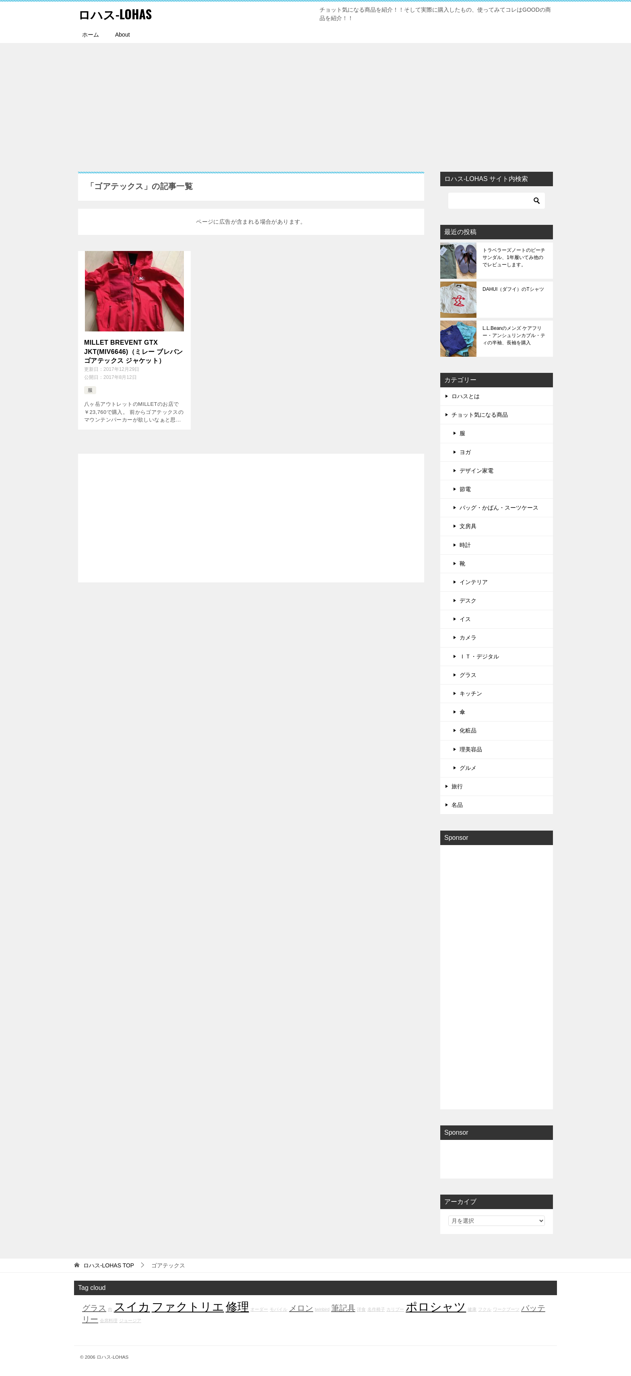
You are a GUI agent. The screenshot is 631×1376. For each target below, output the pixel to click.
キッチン (471, 693)
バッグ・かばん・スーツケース (499, 507)
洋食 (361, 1309)
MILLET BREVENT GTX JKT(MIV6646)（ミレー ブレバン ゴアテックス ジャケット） (133, 351)
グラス (468, 675)
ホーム (90, 34)
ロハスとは (466, 396)
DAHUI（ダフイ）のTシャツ (513, 289)
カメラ (468, 637)
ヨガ (465, 452)
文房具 (468, 526)
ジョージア (130, 1320)
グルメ (468, 768)
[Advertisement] (315, 103)
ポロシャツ (436, 1306)
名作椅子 (376, 1309)
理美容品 (471, 749)
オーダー (259, 1309)
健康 (472, 1309)
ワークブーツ (506, 1309)
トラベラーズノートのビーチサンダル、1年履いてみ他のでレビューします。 (514, 257)
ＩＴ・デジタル (479, 656)
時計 (465, 545)
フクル (484, 1309)
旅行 (457, 786)
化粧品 (468, 730)
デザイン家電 (476, 470)
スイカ (132, 1306)
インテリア (474, 582)
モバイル (278, 1309)
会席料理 (109, 1320)
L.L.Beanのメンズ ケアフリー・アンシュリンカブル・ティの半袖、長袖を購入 (514, 335)
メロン (301, 1308)
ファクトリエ (188, 1306)
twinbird (322, 1309)
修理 (237, 1306)
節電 (465, 489)
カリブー (395, 1309)
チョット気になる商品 (480, 414)
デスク (468, 600)
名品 (457, 805)
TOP (108, 1265)
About (122, 34)
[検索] (496, 201)
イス (465, 619)
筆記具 (343, 1308)
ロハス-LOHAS (115, 14)
